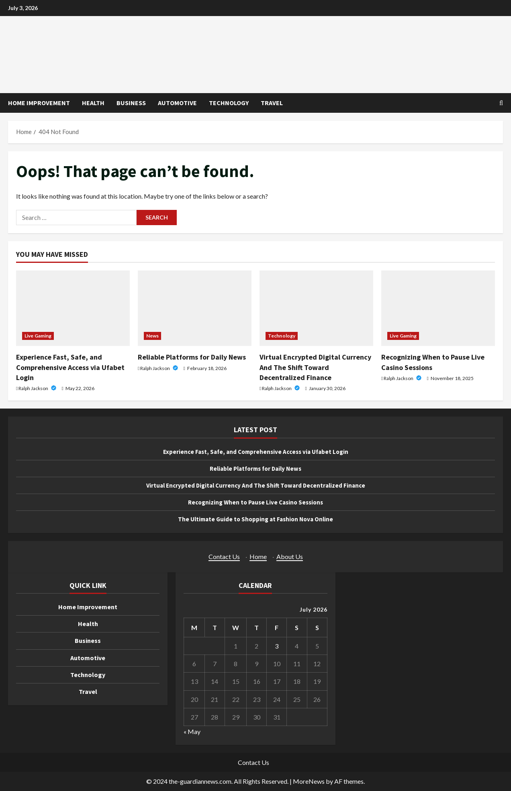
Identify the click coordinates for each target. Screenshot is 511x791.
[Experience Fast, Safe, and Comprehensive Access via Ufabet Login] (73, 308)
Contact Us (224, 556)
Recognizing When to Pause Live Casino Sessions (255, 502)
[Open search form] (501, 103)
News (152, 336)
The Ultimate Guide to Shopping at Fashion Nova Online (256, 519)
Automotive (177, 103)
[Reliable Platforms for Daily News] (194, 308)
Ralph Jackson (33, 388)
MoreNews (309, 781)
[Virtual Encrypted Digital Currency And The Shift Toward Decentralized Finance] (316, 308)
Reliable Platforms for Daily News (192, 357)
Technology (229, 103)
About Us (289, 556)
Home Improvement (39, 103)
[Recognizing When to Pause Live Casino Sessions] (438, 308)
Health (93, 103)
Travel (272, 103)
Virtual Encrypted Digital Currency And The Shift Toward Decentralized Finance (315, 367)
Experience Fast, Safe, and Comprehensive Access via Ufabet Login (70, 367)
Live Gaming (38, 336)
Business (131, 103)
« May (192, 731)
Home (258, 556)
